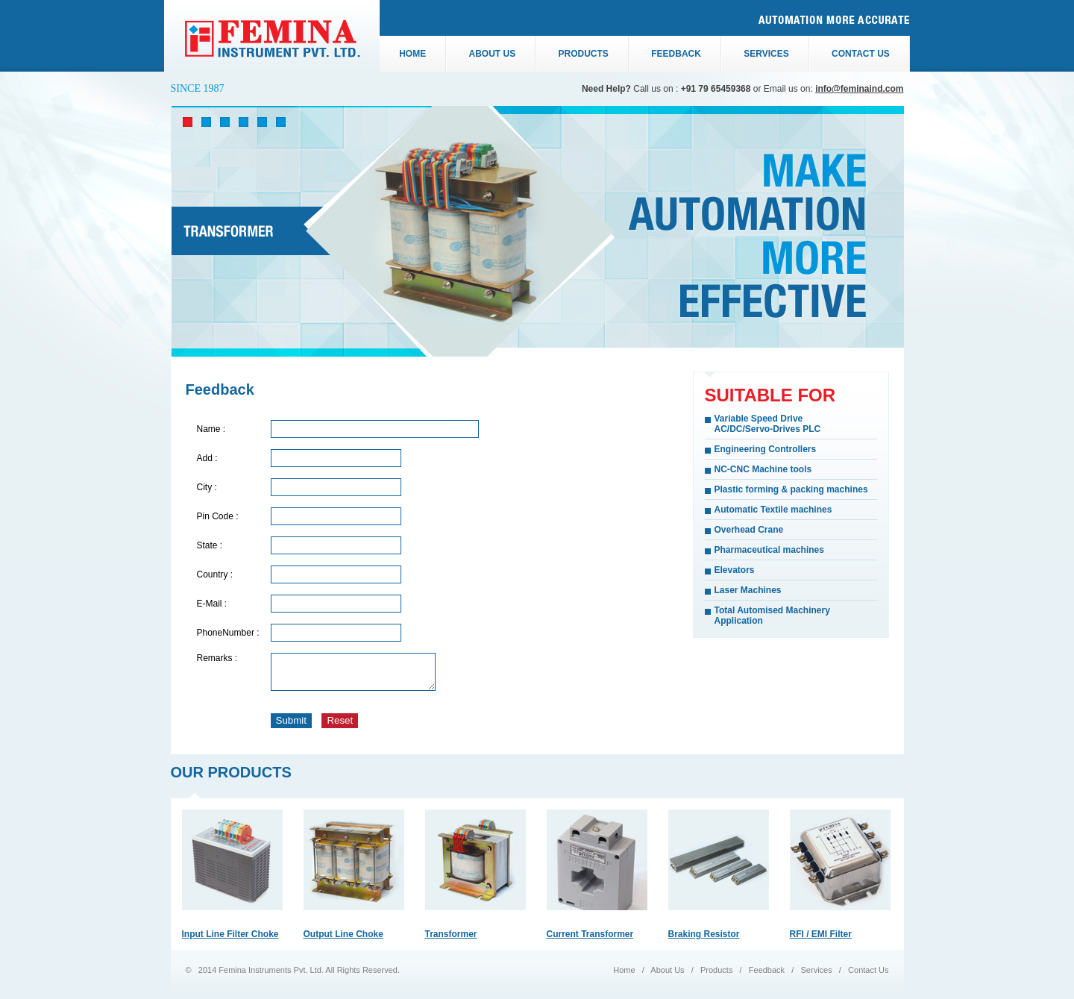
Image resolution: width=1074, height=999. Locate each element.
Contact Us (867, 976)
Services (766, 53)
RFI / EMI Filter (821, 941)
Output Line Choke (343, 941)
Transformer (451, 941)
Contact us (861, 53)
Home (412, 53)
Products (584, 53)
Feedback (676, 53)
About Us (668, 976)
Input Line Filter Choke (230, 941)
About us (492, 53)
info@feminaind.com (859, 89)
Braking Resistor (704, 941)
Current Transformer (590, 941)
